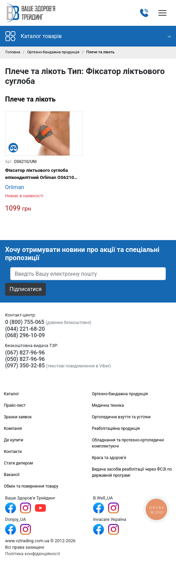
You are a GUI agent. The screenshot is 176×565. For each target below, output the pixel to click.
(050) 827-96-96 (25, 359)
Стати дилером (18, 463)
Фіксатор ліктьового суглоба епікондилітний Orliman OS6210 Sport (39, 174)
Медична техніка (108, 405)
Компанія (13, 428)
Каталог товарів (33, 36)
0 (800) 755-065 (24, 322)
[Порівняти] (13, 147)
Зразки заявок (18, 417)
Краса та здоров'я (109, 457)
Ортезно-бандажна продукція (53, 52)
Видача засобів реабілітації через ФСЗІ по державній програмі (132, 472)
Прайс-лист (14, 405)
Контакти (13, 451)
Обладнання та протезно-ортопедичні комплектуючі (128, 443)
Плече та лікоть (30, 99)
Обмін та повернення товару (31, 486)
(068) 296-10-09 (25, 335)
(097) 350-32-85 (25, 365)
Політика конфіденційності (32, 553)
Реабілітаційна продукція (116, 428)
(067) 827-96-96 (25, 352)
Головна (12, 52)
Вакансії (11, 474)
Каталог (11, 393)
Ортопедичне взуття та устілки (121, 417)
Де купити (13, 440)
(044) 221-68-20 (25, 329)
